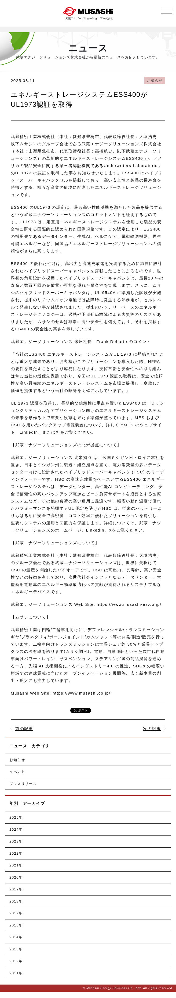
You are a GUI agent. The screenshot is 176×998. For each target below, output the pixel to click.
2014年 (16, 937)
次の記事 (152, 728)
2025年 (16, 817)
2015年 (16, 925)
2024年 (16, 829)
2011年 (16, 973)
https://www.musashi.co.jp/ (82, 693)
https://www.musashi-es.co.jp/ (129, 604)
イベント (17, 772)
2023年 (16, 841)
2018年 (16, 901)
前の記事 (24, 728)
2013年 (16, 949)
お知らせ (155, 81)
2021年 (16, 865)
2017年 (16, 913)
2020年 (16, 877)
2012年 (16, 961)
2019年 (16, 889)
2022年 (16, 853)
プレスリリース (23, 784)
